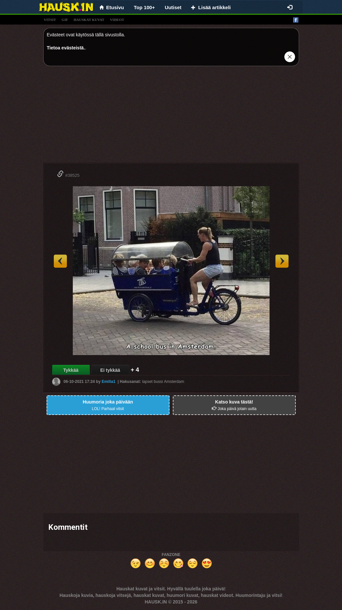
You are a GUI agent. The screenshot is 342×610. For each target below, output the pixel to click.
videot (117, 20)
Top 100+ (144, 7)
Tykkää (70, 370)
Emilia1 (108, 381)
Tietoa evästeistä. (66, 47)
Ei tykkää (110, 370)
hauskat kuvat (88, 20)
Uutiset (173, 7)
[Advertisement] (171, 117)
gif (65, 20)
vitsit (50, 20)
